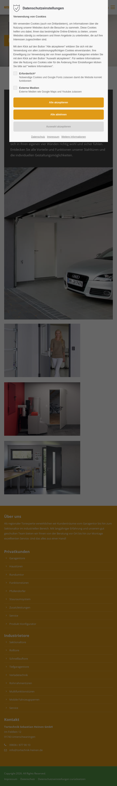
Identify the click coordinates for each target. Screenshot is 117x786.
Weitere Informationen (73, 136)
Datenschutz (38, 136)
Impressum (53, 136)
